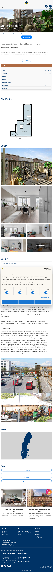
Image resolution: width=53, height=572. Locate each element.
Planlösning (14, 34)
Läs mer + (26, 60)
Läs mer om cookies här (46, 567)
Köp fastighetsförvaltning (24, 531)
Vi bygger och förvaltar (40, 536)
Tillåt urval (26, 302)
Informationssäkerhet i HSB (8, 544)
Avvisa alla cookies (9, 302)
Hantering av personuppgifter (9, 542)
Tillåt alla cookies (43, 302)
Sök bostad (4, 531)
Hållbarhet (37, 534)
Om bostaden (4, 34)
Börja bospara (5, 534)
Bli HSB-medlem (6, 532)
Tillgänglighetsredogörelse (8, 545)
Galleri (22, 34)
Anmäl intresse (26, 37)
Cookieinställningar (47, 566)
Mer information (45, 297)
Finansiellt (37, 532)
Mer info (28, 34)
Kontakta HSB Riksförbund (24, 561)
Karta (49, 34)
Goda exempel (38, 537)
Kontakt (36, 34)
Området (43, 34)
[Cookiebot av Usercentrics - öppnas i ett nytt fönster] (45, 269)
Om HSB (37, 531)
